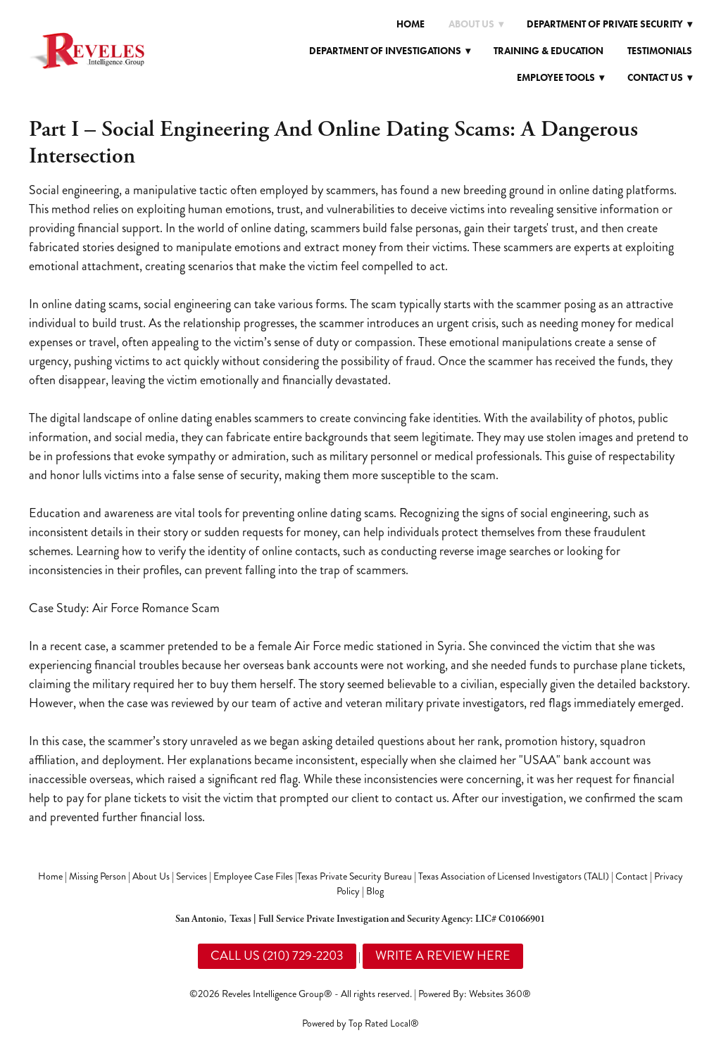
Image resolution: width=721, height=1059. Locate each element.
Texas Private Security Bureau (354, 876)
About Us (151, 876)
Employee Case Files (253, 876)
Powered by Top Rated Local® (360, 1023)
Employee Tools (560, 78)
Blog (375, 891)
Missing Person (97, 876)
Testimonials (659, 51)
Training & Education (548, 51)
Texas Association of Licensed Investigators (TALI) (513, 876)
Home (410, 24)
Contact (631, 876)
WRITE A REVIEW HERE (442, 955)
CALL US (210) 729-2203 (277, 955)
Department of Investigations (389, 51)
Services (191, 876)
